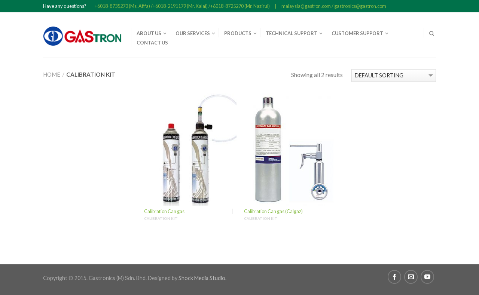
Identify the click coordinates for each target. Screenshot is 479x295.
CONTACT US (152, 43)
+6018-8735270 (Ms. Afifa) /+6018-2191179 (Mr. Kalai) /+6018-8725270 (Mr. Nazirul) (182, 6)
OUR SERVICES (193, 33)
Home (51, 74)
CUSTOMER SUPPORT (357, 33)
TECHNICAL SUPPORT (291, 33)
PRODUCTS (237, 33)
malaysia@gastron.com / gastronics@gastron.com (333, 6)
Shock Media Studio (202, 278)
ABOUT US (149, 33)
